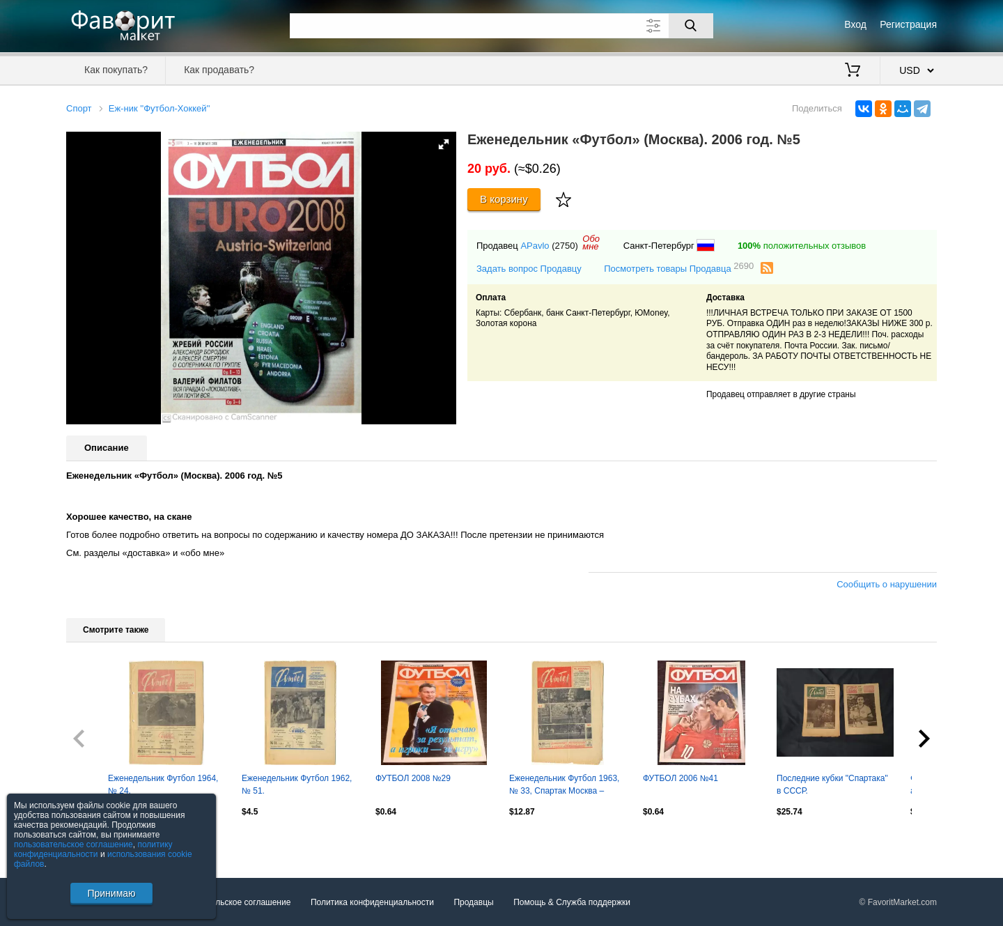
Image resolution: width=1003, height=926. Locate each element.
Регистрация (908, 24)
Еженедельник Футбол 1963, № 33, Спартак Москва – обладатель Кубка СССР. (564, 785)
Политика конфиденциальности (372, 902)
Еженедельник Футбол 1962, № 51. (297, 784)
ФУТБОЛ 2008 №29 (413, 778)
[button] (444, 144)
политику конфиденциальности (93, 849)
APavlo (534, 245)
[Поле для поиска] (501, 25)
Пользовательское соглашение (231, 902)
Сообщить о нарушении (887, 584)
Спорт (79, 108)
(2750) (565, 245)
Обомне (591, 242)
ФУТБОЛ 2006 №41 (680, 778)
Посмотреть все (96, 841)
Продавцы (473, 902)
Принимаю (111, 893)
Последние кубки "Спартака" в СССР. (832, 784)
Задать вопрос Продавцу (529, 268)
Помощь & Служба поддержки (571, 902)
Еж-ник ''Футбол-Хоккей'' (159, 108)
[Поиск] (691, 25)
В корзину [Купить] (504, 199)
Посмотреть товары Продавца (679, 268)
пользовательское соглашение (73, 844)
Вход (855, 24)
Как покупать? (116, 69)
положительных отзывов (802, 245)
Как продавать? (219, 69)
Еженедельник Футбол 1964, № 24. (163, 784)
